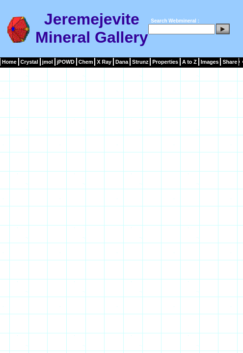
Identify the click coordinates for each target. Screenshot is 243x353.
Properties (165, 62)
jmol (47, 62)
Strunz (140, 62)
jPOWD (66, 62)
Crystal (29, 62)
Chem (86, 62)
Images (210, 62)
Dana (121, 62)
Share (229, 62)
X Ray (104, 62)
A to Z (189, 62)
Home (9, 62)
